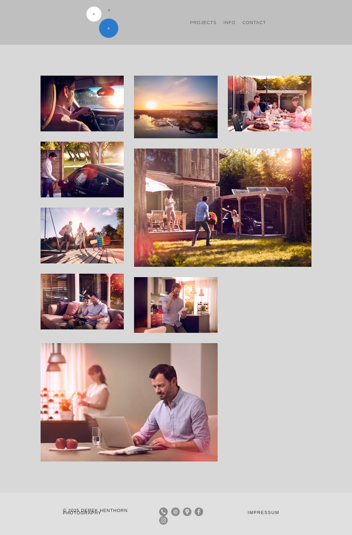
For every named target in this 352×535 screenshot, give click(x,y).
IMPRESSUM (263, 512)
